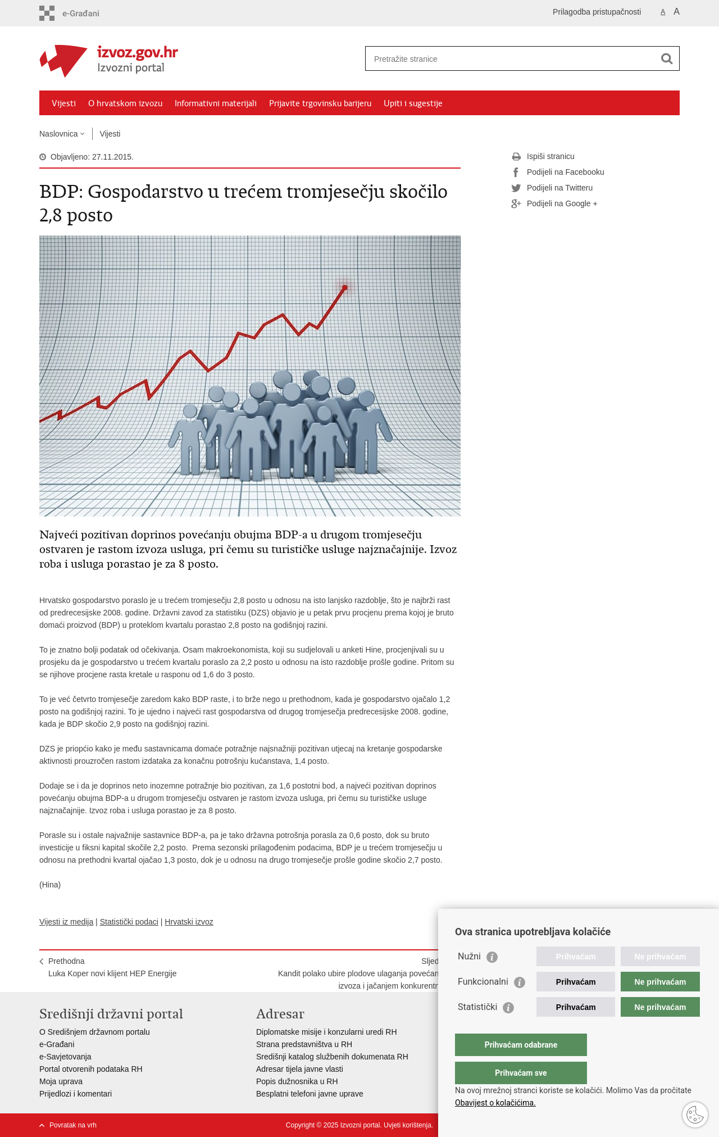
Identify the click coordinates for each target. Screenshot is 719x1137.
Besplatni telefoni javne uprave (309, 1093)
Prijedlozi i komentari (75, 1093)
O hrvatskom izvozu (125, 103)
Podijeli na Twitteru (552, 188)
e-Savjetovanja (65, 1056)
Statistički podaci (129, 921)
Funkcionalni (483, 1004)
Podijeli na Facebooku (557, 172)
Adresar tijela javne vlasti (299, 1068)
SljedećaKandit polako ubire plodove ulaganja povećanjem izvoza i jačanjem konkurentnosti (365, 973)
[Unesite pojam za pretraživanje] (510, 58)
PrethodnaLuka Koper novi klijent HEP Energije (112, 967)
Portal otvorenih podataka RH (91, 1068)
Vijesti (64, 103)
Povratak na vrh (73, 1125)
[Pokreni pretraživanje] (666, 58)
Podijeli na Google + (554, 204)
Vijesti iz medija (66, 921)
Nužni (469, 978)
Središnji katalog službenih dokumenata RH (332, 1056)
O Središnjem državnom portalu (94, 1031)
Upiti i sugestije (413, 103)
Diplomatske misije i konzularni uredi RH (326, 1031)
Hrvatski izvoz (189, 921)
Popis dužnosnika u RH (297, 1081)
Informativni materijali (216, 103)
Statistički (477, 1029)
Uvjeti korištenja (407, 1125)
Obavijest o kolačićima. (495, 1102)
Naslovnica (58, 133)
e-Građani (56, 1044)
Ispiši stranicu (543, 157)
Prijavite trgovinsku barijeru (320, 103)
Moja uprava (61, 1081)
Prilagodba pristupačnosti (597, 11)
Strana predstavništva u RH (304, 1044)
